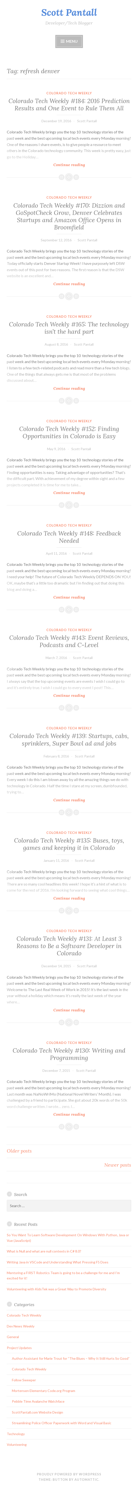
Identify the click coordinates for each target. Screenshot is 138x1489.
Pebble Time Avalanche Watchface (38, 1401)
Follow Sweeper (24, 1380)
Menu (72, 41)
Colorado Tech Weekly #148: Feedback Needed (69, 537)
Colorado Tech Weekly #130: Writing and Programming (69, 1054)
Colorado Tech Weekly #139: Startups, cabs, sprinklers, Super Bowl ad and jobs (69, 739)
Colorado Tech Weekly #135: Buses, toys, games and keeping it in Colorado (69, 844)
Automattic (86, 1479)
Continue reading (78, 165)
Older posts (19, 1151)
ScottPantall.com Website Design (37, 1412)
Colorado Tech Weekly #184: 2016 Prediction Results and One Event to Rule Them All (69, 104)
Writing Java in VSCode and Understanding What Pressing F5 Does (57, 1262)
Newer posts (117, 1165)
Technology (16, 1434)
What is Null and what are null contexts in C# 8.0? (44, 1251)
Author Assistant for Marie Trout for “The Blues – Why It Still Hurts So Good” (71, 1358)
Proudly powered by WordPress (69, 1474)
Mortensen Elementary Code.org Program (43, 1391)
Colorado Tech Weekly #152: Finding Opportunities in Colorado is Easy (69, 432)
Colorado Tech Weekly (69, 93)
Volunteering (17, 1444)
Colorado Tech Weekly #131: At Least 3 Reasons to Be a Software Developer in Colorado (69, 946)
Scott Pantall (69, 12)
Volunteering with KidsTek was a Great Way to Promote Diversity (56, 1289)
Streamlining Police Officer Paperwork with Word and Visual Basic (61, 1423)
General (13, 1337)
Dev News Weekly (20, 1326)
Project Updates (19, 1348)
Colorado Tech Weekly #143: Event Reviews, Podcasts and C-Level (69, 641)
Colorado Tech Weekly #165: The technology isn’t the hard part (69, 327)
